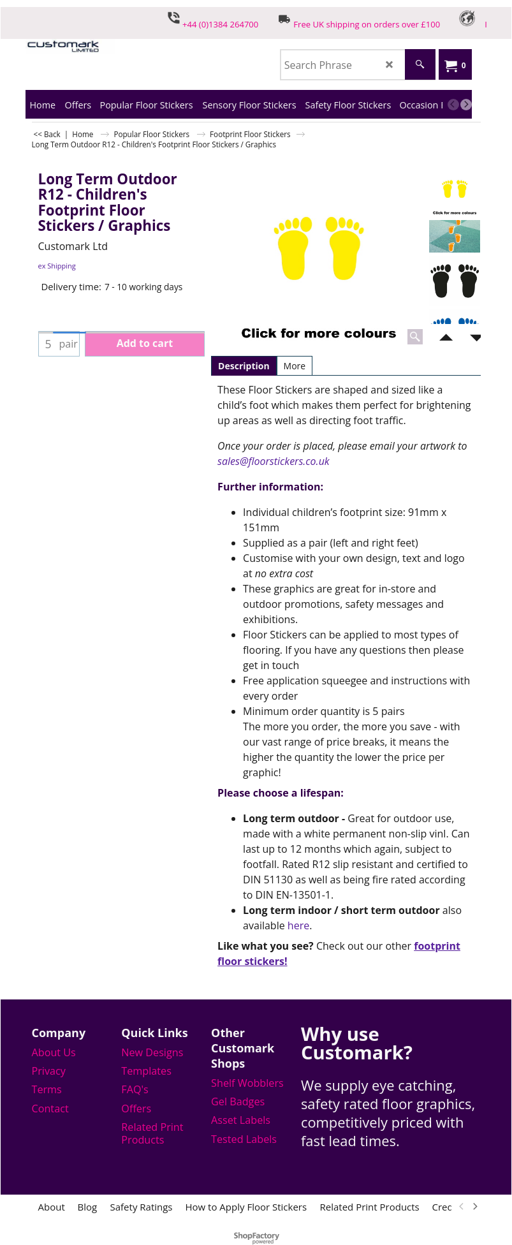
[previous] (453, 104)
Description (244, 366)
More (295, 366)
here (298, 925)
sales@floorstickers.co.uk (273, 461)
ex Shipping (57, 265)
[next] (466, 104)
